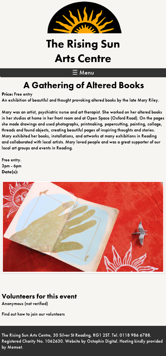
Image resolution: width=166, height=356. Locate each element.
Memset (14, 347)
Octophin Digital (102, 341)
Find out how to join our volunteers (33, 314)
